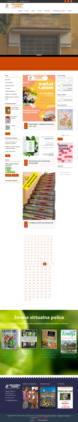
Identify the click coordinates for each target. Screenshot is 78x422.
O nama (26, 10)
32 (32, 244)
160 (34, 289)
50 (32, 250)
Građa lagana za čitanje (59, 10)
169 (41, 291)
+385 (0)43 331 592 (11, 1)
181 (34, 297)
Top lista (7, 88)
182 (37, 297)
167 (34, 291)
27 (44, 242)
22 (28, 242)
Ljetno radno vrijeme (10, 151)
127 (41, 275)
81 (44, 258)
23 (32, 242)
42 (35, 247)
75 (25, 258)
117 (30, 272)
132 (34, 278)
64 (48, 253)
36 (44, 244)
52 (38, 250)
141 (41, 280)
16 (38, 239)
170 (45, 291)
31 (28, 244)
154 (37, 286)
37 (48, 244)
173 (30, 294)
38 (51, 244)
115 (49, 269)
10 (48, 236)
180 (30, 297)
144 (26, 283)
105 (37, 266)
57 (25, 253)
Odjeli (33, 10)
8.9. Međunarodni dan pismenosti (41, 223)
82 (48, 258)
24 (35, 242)
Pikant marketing (41, 420)
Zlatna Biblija (9, 82)
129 (49, 275)
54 (44, 250)
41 (32, 247)
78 (35, 258)
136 (49, 278)
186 (26, 300)
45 (44, 247)
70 (38, 255)
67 (28, 255)
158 (26, 289)
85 (28, 261)
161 (37, 289)
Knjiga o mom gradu (11, 94)
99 (44, 264)
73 (48, 255)
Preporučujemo (9, 85)
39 (25, 247)
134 (41, 278)
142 (45, 280)
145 (30, 283)
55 (48, 250)
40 (28, 247)
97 (38, 264)
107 (45, 266)
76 (28, 258)
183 (41, 297)
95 (32, 264)
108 (49, 266)
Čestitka (13, 125)
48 (25, 250)
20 (51, 239)
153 (34, 286)
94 (28, 264)
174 (34, 294)
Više (8, 133)
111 (34, 269)
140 (37, 280)
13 (28, 239)
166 (30, 291)
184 (45, 297)
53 (41, 250)
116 (26, 272)
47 (51, 247)
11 (51, 236)
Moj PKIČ (7, 80)
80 (41, 258)
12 (25, 239)
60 (35, 253)
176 (41, 294)
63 (44, 253)
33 (35, 244)
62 (41, 253)
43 (38, 247)
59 (32, 253)
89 (41, 261)
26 (41, 242)
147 (37, 283)
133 (37, 278)
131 (30, 278)
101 (52, 264)
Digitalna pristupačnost (63, 416)
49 (28, 250)
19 (48, 239)
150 (49, 283)
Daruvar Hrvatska (13, 189)
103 (30, 266)
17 (41, 239)
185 (49, 297)
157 (49, 286)
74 (51, 255)
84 (25, 261)
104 (34, 266)
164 (49, 289)
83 (51, 258)
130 (26, 278)
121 (45, 272)
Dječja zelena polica (52, 324)
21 (25, 242)
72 (44, 255)
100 (48, 264)
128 (45, 275)
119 (37, 272)
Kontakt (69, 10)
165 (26, 291)
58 (28, 253)
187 (30, 300)
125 (34, 275)
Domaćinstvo (39, 324)
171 (49, 291)
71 (41, 255)
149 (45, 283)
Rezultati (15, 175)
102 (26, 266)
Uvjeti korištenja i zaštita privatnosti (46, 416)
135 (45, 278)
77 (32, 258)
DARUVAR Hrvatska (39, 63)
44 (41, 247)
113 (41, 269)
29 (51, 242)
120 (41, 272)
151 (26, 286)
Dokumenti (47, 10)
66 (25, 255)
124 (30, 275)
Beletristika (28, 324)
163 (45, 289)
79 (38, 258)
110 (30, 269)
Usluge (40, 10)
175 (37, 294)
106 (41, 266)
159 (30, 289)
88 (38, 261)
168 (37, 291)
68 (32, 255)
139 (34, 280)
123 (26, 275)
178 (49, 294)
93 (25, 264)
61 (38, 253)
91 (48, 261)
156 (45, 286)
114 (45, 269)
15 (35, 239)
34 (38, 244)
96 (35, 264)
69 (35, 255)
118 (34, 272)
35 (41, 244)
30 (25, 244)
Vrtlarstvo (64, 324)
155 (41, 286)
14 (32, 239)
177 (45, 294)
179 (26, 297)
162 (41, 289)
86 (32, 261)
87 (35, 261)
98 (41, 264)
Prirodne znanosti (16, 324)
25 (38, 242)
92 (51, 261)
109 (26, 269)
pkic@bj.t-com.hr (24, 1)
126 (37, 275)
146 (34, 283)
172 (26, 294)
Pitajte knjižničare (10, 91)
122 (49, 272)
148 (41, 283)
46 (48, 247)
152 (30, 286)
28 (48, 242)
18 (44, 239)
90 (44, 261)
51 (35, 250)
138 (30, 280)
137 (26, 280)
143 (49, 280)
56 (51, 250)
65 (51, 253)
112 (37, 269)
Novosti (20, 10)
